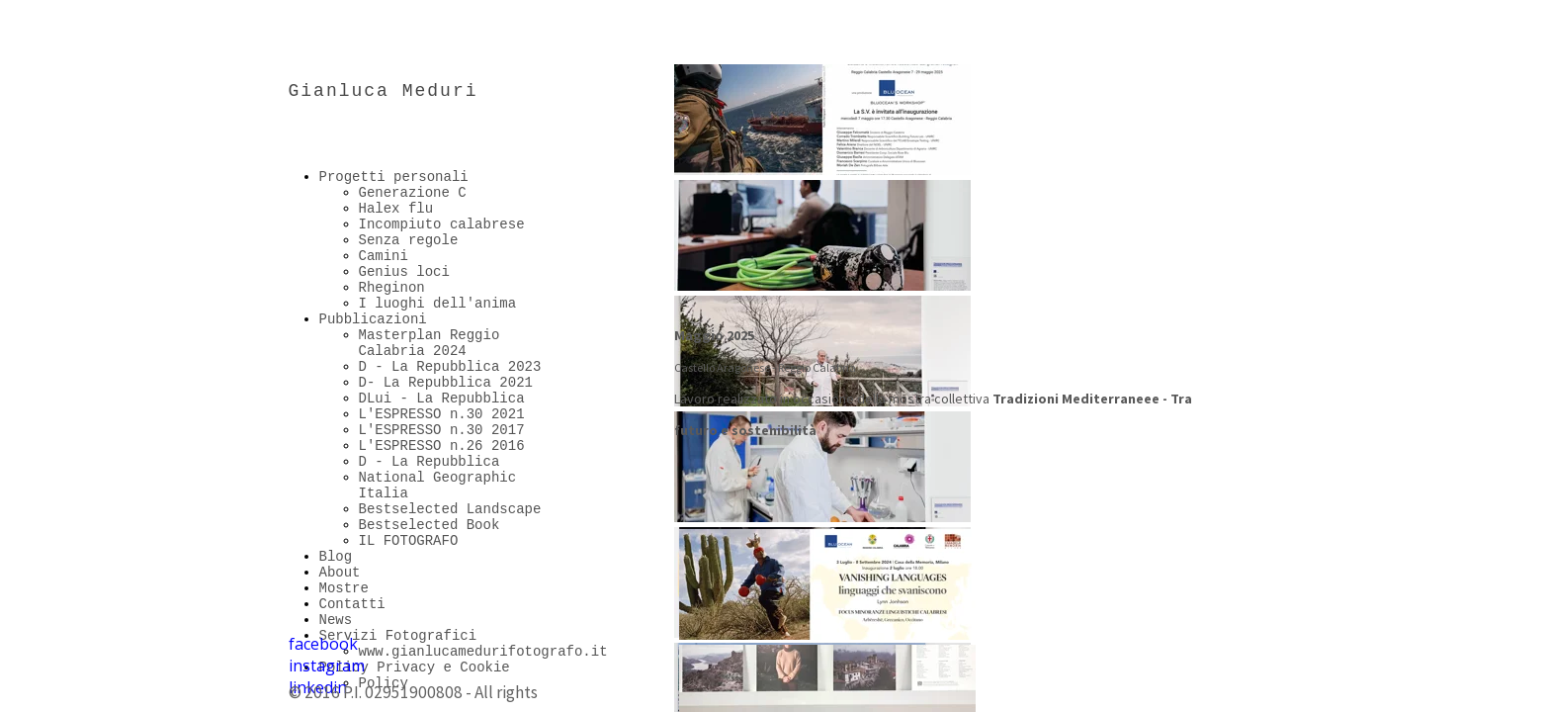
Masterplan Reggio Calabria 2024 (429, 343)
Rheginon (392, 288)
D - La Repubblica (429, 462)
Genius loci (404, 272)
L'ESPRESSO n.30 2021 (442, 414)
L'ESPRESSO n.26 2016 (442, 446)
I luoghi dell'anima (438, 304)
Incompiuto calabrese (442, 224)
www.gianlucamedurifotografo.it (483, 652)
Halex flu (396, 209)
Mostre (344, 588)
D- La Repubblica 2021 (446, 383)
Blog (336, 557)
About (340, 572)
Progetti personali (394, 177)
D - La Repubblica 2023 (450, 367)
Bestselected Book (429, 525)
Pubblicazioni (373, 319)
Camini (383, 256)
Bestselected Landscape (450, 509)
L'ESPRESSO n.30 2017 (442, 430)
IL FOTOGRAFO (409, 541)
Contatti (352, 604)
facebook (323, 644)
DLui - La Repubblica (442, 398)
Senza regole (409, 240)
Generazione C (413, 193)
